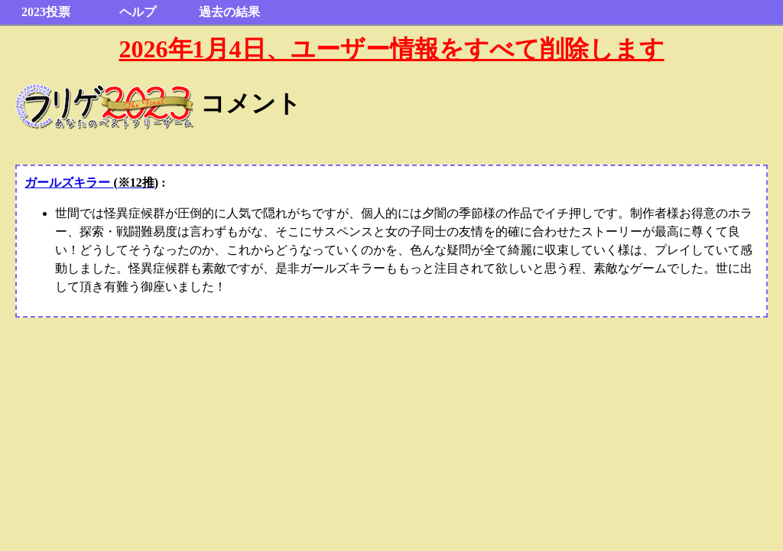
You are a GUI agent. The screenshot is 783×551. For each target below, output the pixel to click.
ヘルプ (137, 11)
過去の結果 (229, 11)
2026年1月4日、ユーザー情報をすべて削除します (391, 49)
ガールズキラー (91, 182)
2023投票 (45, 11)
